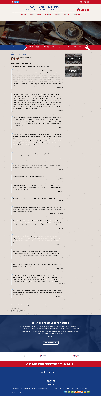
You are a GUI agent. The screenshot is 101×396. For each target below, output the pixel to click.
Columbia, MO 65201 (29, 57)
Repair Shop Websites (24, 392)
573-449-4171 (83, 10)
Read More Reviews (50, 343)
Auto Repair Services (50, 376)
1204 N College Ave (21, 57)
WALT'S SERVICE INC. (16, 54)
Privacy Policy (47, 392)
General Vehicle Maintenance (18, 310)
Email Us (50, 383)
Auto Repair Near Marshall (17, 312)
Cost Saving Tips (15, 308)
